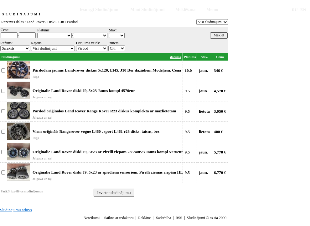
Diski (51, 22)
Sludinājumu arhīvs (16, 209)
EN (303, 9)
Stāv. (204, 57)
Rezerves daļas (12, 22)
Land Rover (35, 22)
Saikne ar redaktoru (119, 218)
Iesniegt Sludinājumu (100, 9)
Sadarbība (163, 218)
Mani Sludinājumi (147, 9)
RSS (179, 218)
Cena (220, 57)
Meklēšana (185, 9)
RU (295, 9)
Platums (190, 57)
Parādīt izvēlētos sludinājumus (22, 191)
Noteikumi (92, 218)
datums (175, 57)
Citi (61, 22)
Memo (212, 9)
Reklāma (145, 218)
